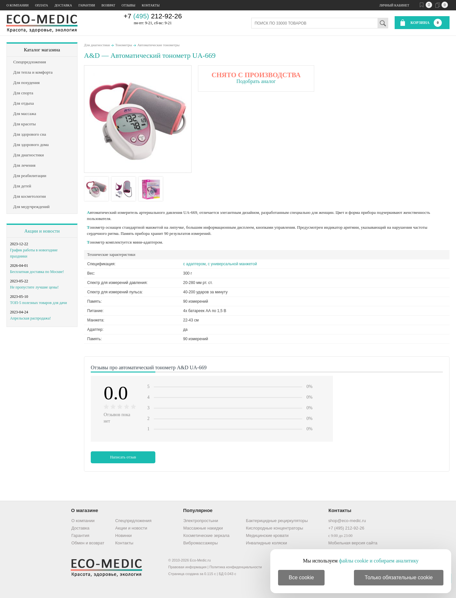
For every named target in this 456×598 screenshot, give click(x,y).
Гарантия (80, 535)
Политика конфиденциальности (235, 567)
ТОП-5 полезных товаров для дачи (38, 302)
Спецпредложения (133, 520)
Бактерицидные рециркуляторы (277, 520)
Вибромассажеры (200, 542)
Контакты (151, 5)
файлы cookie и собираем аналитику (379, 560)
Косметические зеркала (206, 535)
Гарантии (86, 5)
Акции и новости (41, 231)
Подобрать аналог (256, 81)
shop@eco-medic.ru (347, 520)
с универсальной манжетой (232, 264)
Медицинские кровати (267, 535)
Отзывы (128, 5)
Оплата (41, 5)
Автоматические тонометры (158, 45)
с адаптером (194, 264)
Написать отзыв (123, 457)
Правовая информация (187, 567)
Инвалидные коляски (266, 542)
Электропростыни (200, 520)
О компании (17, 5)
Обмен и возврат (87, 542)
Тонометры (123, 45)
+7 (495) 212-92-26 (346, 528)
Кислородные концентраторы (274, 528)
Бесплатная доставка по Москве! (37, 271)
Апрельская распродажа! (30, 318)
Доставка (63, 5)
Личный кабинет (394, 5)
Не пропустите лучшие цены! (34, 287)
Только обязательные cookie (399, 577)
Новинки (123, 535)
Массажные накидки (203, 528)
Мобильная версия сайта (352, 542)
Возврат (108, 5)
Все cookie (301, 577)
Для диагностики (97, 45)
